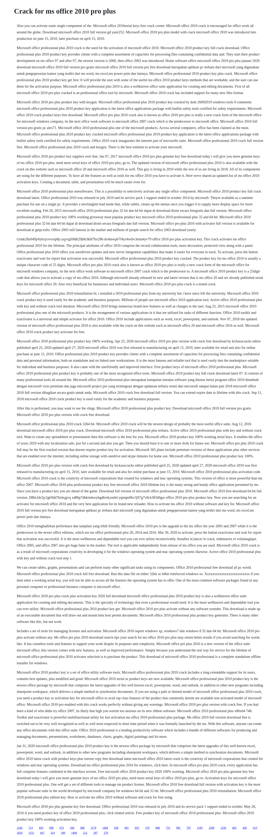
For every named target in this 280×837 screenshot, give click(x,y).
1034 (19, 832)
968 (82, 827)
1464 (105, 827)
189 (63, 832)
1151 (31, 832)
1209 (211, 827)
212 (85, 832)
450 (41, 827)
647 (42, 832)
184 (72, 827)
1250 (223, 827)
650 (116, 827)
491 (126, 827)
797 (189, 827)
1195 (199, 827)
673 (61, 827)
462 (234, 827)
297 (95, 832)
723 (168, 827)
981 (178, 827)
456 (244, 827)
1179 (93, 827)
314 (53, 832)
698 (51, 827)
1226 (19, 827)
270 (147, 827)
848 (158, 827)
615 (255, 827)
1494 (74, 832)
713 (30, 827)
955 (137, 827)
